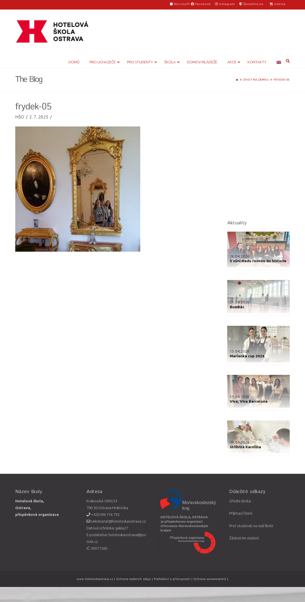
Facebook (201, 4)
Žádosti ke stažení (244, 538)
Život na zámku (256, 79)
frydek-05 (282, 79)
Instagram (225, 4)
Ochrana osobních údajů (133, 578)
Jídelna (278, 4)
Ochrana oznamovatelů (210, 578)
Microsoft (180, 4)
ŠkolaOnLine (251, 4)
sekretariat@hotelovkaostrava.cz (116, 521)
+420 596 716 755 (103, 514)
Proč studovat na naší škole (251, 526)
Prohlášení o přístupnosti (172, 578)
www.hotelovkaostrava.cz (95, 578)
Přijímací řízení (240, 513)
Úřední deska (240, 501)
